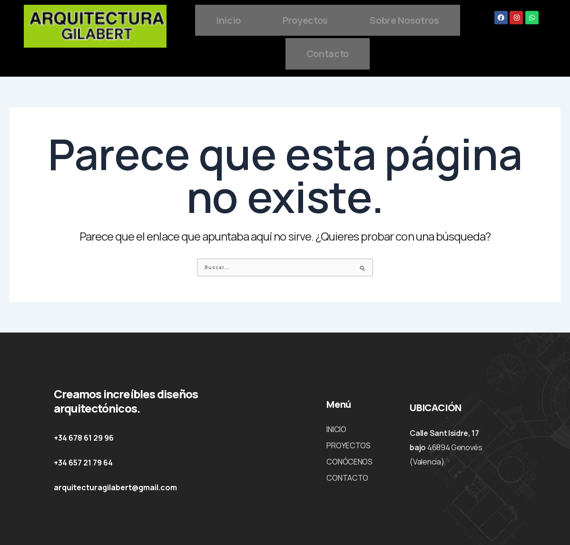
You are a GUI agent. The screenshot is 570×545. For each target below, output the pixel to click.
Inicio (278, 19)
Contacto (391, 51)
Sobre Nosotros (280, 51)
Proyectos (363, 19)
